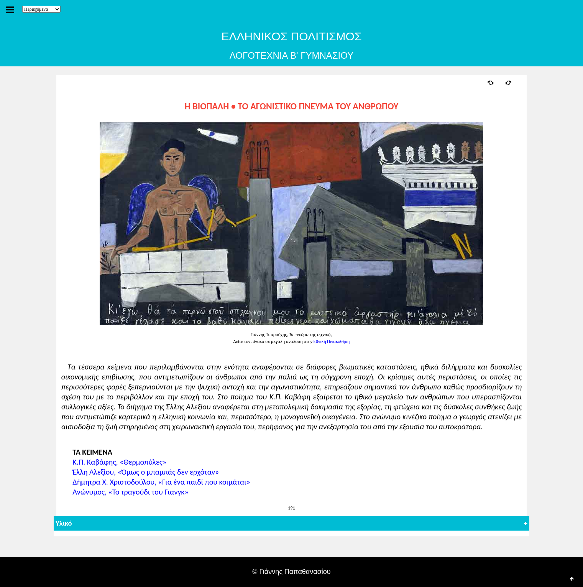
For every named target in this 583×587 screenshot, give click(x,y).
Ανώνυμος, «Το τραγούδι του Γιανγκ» (128, 491)
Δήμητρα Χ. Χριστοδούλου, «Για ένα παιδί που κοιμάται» (158, 481)
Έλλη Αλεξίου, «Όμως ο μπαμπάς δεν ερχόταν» (143, 472)
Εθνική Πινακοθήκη (332, 341)
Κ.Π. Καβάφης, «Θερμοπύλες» (117, 462)
